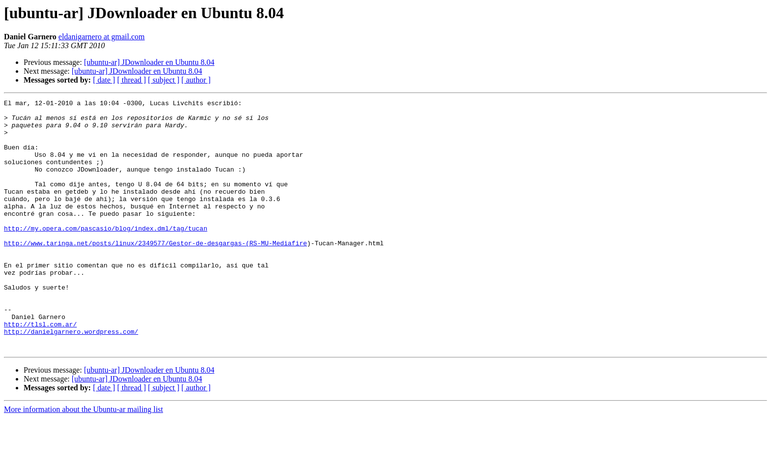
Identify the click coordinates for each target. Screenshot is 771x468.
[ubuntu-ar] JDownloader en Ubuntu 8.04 (149, 62)
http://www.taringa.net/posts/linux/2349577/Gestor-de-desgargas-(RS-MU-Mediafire (155, 272)
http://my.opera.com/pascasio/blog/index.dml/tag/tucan (105, 254)
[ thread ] (131, 80)
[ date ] (104, 80)
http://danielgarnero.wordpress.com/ (71, 378)
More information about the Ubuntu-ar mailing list (83, 459)
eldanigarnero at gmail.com (102, 36)
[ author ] (196, 80)
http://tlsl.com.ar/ (40, 369)
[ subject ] (163, 80)
